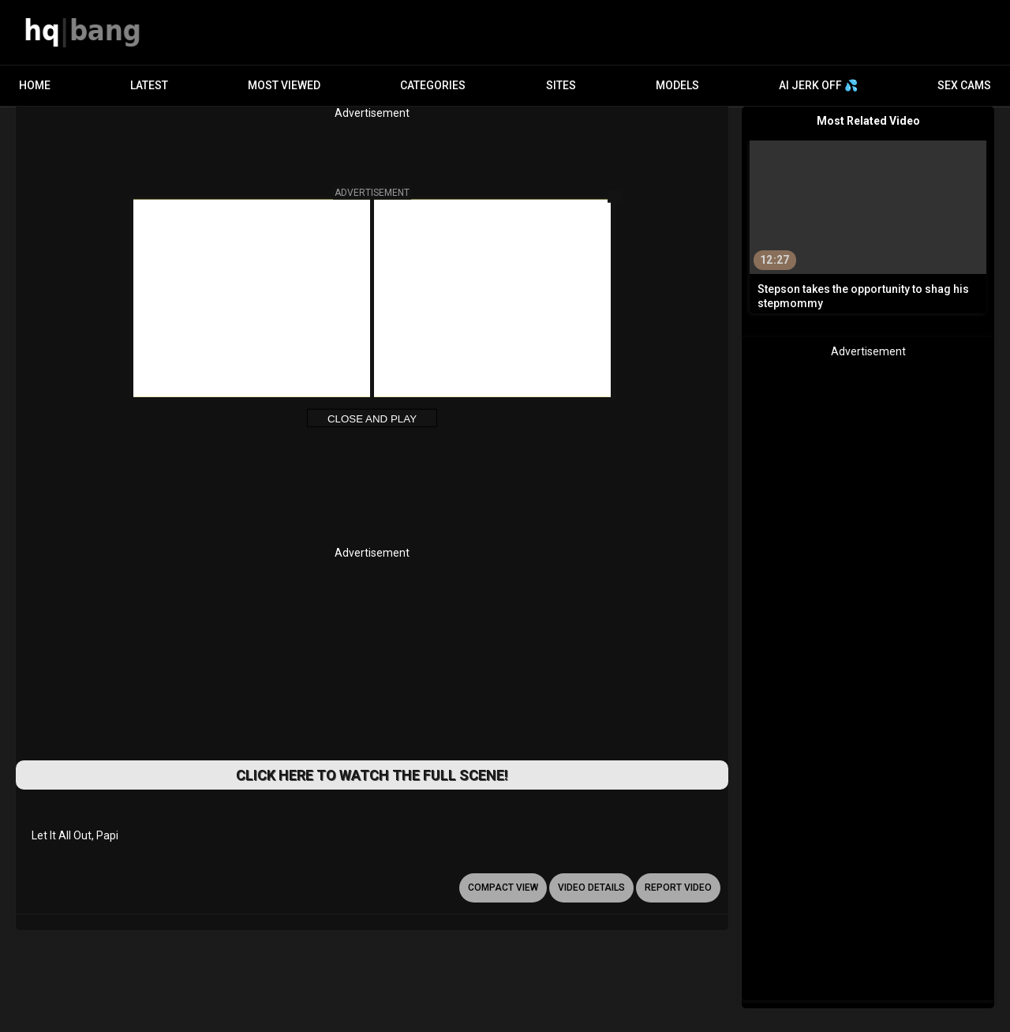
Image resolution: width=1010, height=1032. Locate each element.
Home (34, 85)
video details (591, 887)
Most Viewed (284, 85)
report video (678, 887)
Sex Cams (964, 85)
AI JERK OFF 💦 (818, 85)
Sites (561, 85)
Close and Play (372, 419)
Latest (149, 85)
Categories (433, 85)
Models (677, 85)
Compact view (503, 887)
